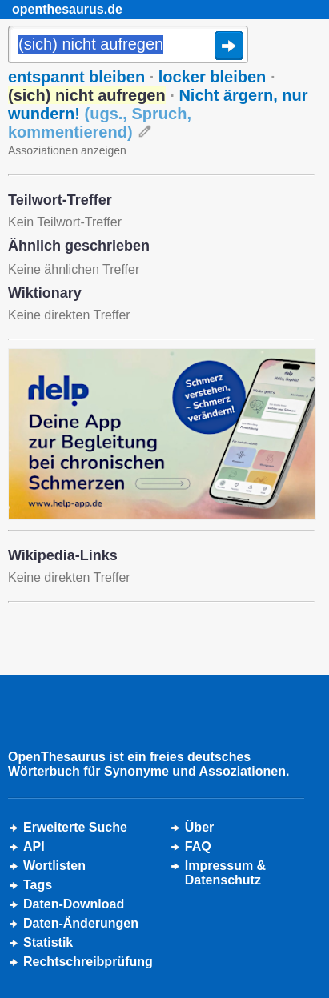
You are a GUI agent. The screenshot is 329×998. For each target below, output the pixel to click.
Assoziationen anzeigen (67, 150)
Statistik (48, 942)
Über (199, 827)
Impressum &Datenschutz (225, 873)
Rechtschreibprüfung (88, 961)
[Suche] (128, 46)
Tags (37, 885)
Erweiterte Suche (75, 827)
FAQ (198, 846)
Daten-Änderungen (80, 923)
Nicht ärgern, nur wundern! (158, 113)
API (34, 846)
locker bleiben (212, 77)
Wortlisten (54, 865)
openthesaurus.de (67, 9)
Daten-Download (73, 904)
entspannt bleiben (76, 77)
